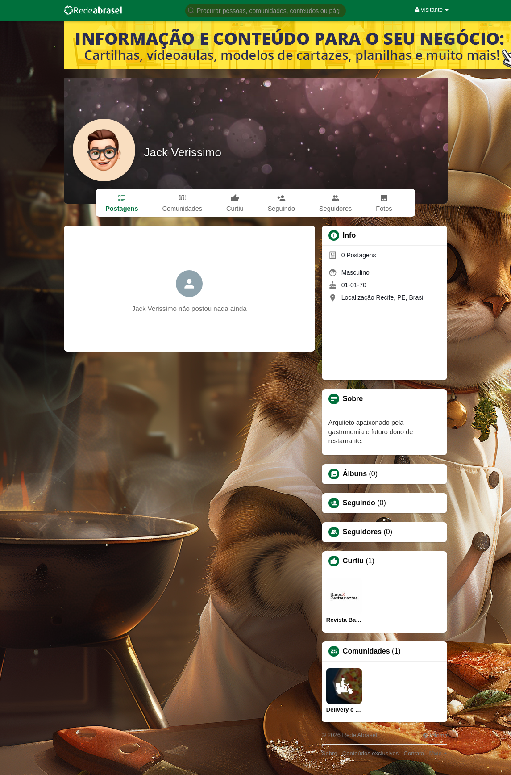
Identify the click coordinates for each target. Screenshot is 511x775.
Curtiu (353, 561)
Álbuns (355, 474)
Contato (414, 753)
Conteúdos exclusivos (370, 753)
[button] (265, 10)
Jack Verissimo (182, 152)
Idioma (435, 735)
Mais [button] (438, 753)
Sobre (329, 753)
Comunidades (366, 651)
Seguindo (359, 503)
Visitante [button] (432, 9)
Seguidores (362, 532)
